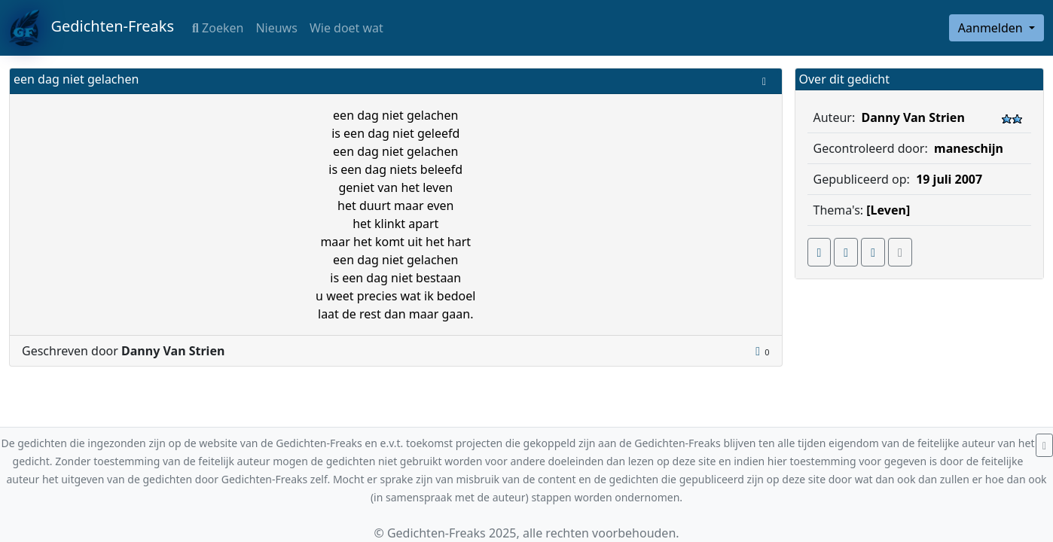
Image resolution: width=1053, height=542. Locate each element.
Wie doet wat (346, 28)
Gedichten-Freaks (91, 28)
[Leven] (888, 210)
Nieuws (276, 28)
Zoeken (217, 28)
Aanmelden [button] (992, 28)
